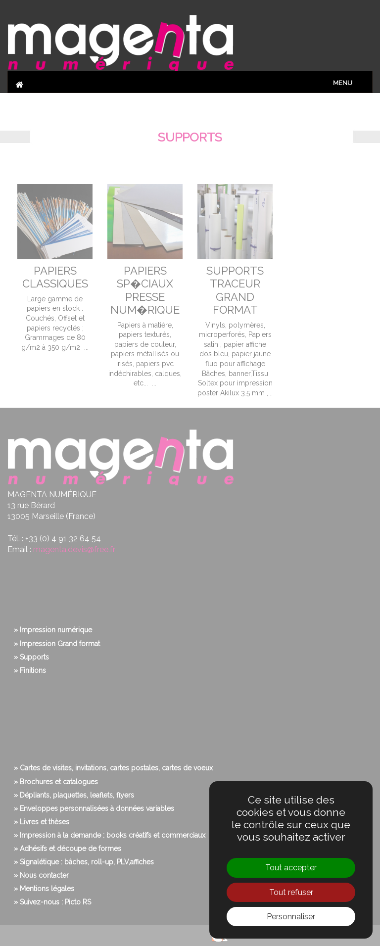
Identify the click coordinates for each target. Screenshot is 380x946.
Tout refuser (291, 892)
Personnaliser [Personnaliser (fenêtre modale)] (291, 916)
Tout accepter (291, 867)
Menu (342, 83)
